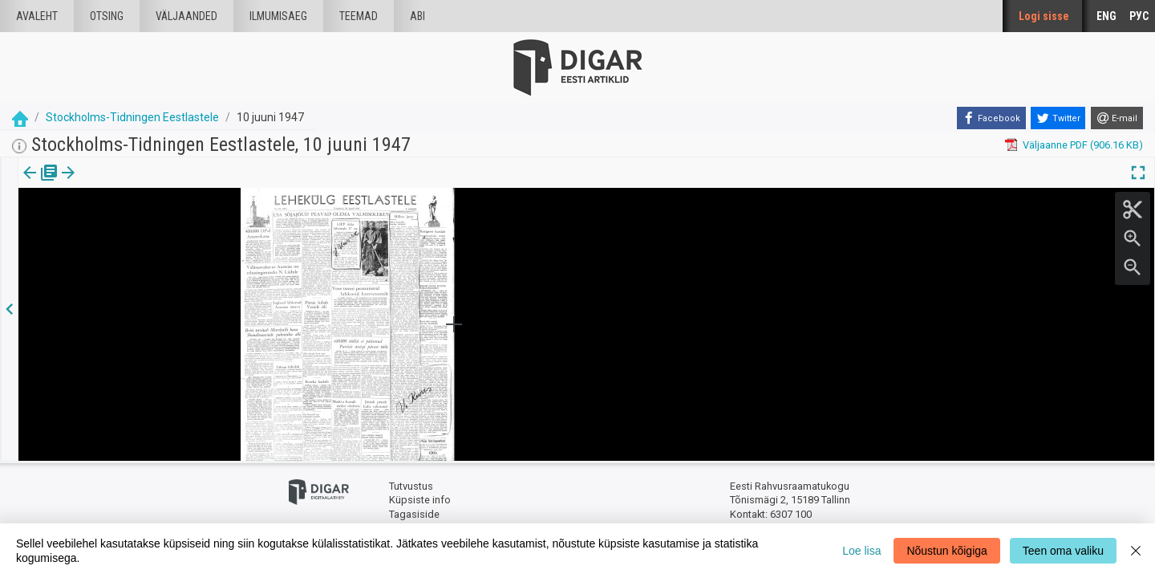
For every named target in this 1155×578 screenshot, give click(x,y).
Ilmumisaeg (278, 16)
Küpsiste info (420, 500)
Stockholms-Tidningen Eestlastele (132, 117)
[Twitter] (1058, 118)
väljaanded (186, 16)
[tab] (40, 184)
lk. (98, 183)
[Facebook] (991, 118)
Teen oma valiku (1063, 550)
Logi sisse (1044, 16)
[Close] (1135, 550)
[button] (109, 183)
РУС (1139, 16)
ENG (1106, 16)
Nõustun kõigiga (946, 550)
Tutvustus (411, 486)
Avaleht (37, 16)
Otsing (107, 16)
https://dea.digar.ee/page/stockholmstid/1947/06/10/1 (146, 228)
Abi (417, 16)
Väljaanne (40, 183)
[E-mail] (1117, 118)
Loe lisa (861, 550)
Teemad (358, 16)
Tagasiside (414, 514)
